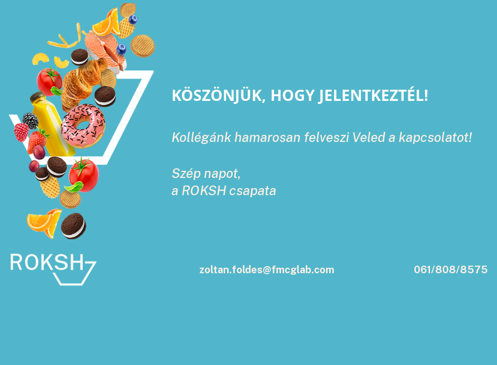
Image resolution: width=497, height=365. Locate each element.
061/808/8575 (451, 270)
